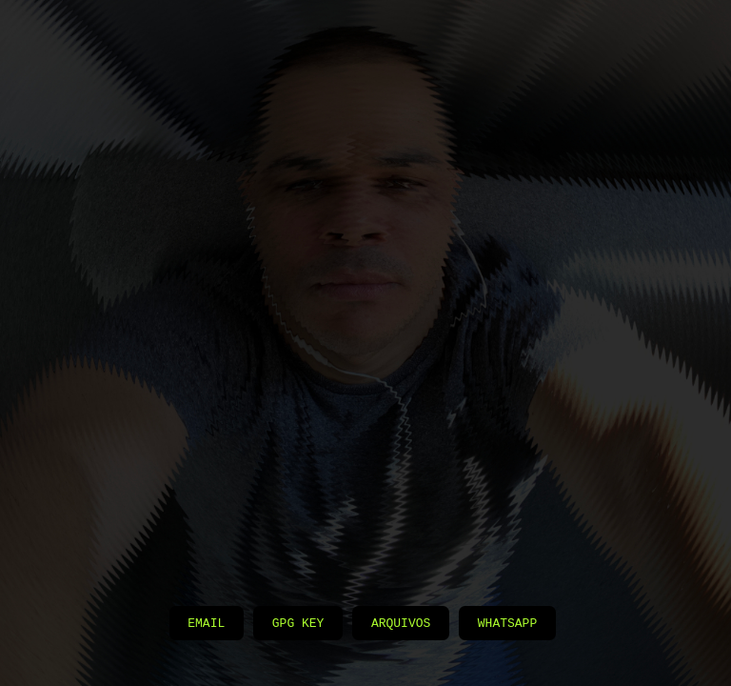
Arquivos (400, 622)
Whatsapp (507, 622)
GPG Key (298, 622)
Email (206, 622)
